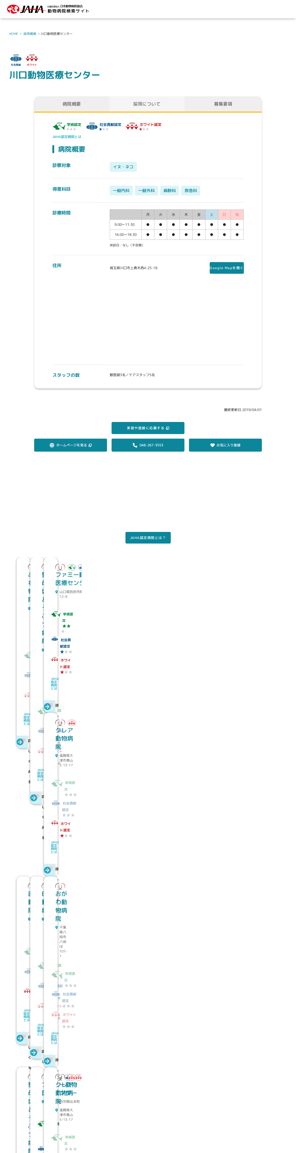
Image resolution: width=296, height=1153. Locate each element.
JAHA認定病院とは (66, 136)
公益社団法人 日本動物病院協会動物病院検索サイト (52, 1121)
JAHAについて (166, 1116)
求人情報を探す (233, 1116)
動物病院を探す (199, 1116)
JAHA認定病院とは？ (148, 548)
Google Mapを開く (223, 268)
